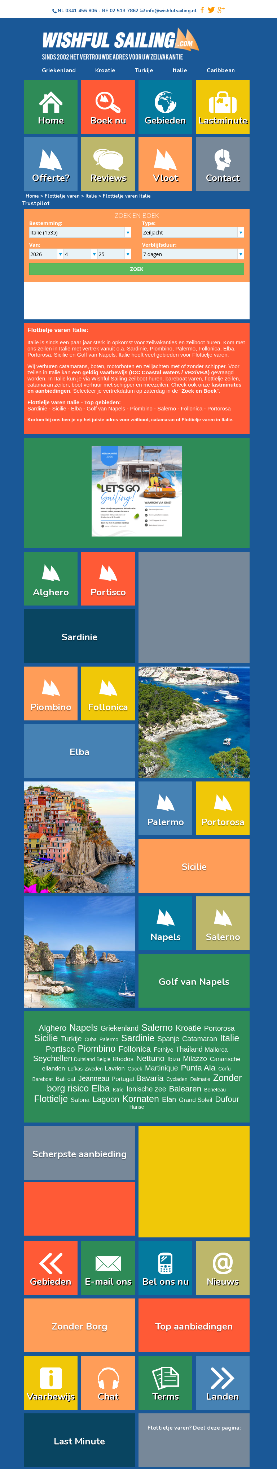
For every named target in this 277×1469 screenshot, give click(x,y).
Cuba (91, 1039)
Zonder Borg (79, 1326)
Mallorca (216, 1049)
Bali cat (65, 1079)
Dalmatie (200, 1079)
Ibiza (173, 1059)
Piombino (161, 348)
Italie (180, 70)
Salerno (166, 408)
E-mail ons (108, 1281)
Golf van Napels (96, 355)
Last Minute (79, 1441)
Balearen (185, 1088)
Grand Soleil (195, 1100)
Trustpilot (36, 203)
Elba (228, 348)
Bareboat (42, 1079)
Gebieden (165, 120)
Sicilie (61, 355)
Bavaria (149, 1078)
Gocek (135, 1069)
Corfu (224, 1069)
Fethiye (163, 1049)
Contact (222, 178)
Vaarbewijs (51, 1396)
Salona (80, 1100)
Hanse (136, 1107)
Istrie (118, 1090)
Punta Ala (198, 1067)
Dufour (227, 1099)
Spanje (168, 1039)
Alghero (51, 592)
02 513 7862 (124, 11)
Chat (108, 1396)
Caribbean (221, 70)
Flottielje (51, 1099)
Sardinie (137, 348)
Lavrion (115, 1068)
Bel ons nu (165, 1281)
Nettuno (150, 1058)
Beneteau (215, 1090)
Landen (222, 1396)
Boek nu (108, 120)
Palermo (185, 348)
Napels (165, 937)
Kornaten (140, 1099)
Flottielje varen (62, 196)
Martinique (161, 1068)
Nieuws (223, 1281)
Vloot (165, 178)
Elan (169, 1099)
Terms (165, 1396)
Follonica (209, 348)
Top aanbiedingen (194, 1326)
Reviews (108, 178)
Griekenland (59, 70)
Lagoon (105, 1099)
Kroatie (105, 70)
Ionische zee (146, 1089)
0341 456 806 (81, 11)
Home (51, 120)
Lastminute (222, 120)
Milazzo (195, 1059)
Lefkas (75, 1069)
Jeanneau (93, 1078)
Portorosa (39, 355)
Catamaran (199, 1039)
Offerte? (51, 178)
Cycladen (176, 1079)
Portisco (108, 592)
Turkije (144, 70)
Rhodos (123, 1059)
